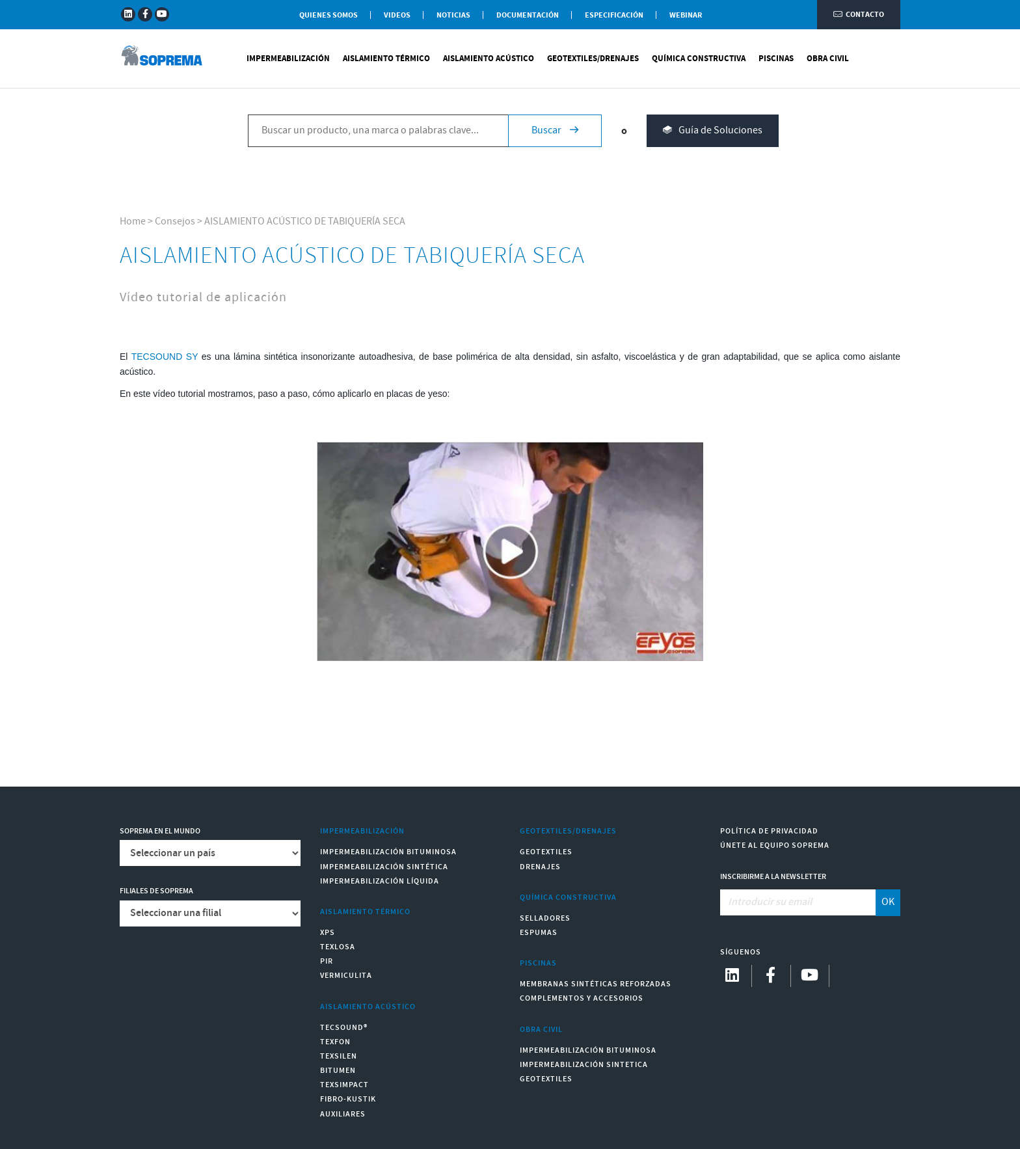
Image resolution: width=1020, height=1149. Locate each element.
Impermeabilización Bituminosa (388, 852)
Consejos (175, 221)
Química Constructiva (698, 58)
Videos (397, 15)
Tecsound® (344, 1027)
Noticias (453, 15)
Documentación (527, 15)
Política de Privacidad (769, 831)
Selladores (545, 918)
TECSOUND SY (164, 356)
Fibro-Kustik (348, 1099)
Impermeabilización (288, 58)
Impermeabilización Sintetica (584, 1064)
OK (887, 902)
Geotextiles (546, 852)
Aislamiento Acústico (488, 58)
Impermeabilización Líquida (379, 881)
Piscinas (776, 58)
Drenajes (540, 866)
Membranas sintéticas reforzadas (595, 984)
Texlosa (337, 947)
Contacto (858, 14)
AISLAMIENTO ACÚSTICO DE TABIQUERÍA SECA (304, 221)
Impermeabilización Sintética (384, 866)
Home (133, 221)
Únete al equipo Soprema (774, 845)
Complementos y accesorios (581, 998)
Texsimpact (344, 1084)
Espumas (538, 932)
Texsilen (338, 1056)
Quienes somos (328, 15)
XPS (327, 932)
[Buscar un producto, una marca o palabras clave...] (378, 131)
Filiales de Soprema (156, 891)
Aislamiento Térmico (386, 58)
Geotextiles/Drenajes (593, 58)
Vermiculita (346, 975)
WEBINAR (685, 15)
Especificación (614, 15)
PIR (326, 961)
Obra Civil (828, 58)
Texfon (335, 1042)
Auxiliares (343, 1114)
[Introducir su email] (798, 902)
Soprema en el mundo (160, 831)
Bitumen (338, 1070)
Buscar (554, 130)
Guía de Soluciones (712, 131)
